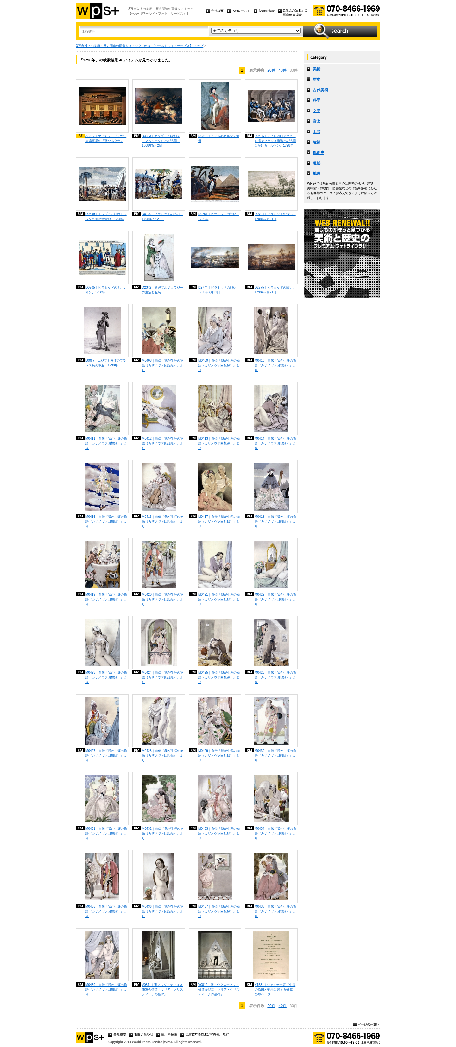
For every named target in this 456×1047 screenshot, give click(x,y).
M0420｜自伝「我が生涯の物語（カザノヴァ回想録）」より (162, 599)
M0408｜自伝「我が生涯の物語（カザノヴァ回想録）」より (162, 365)
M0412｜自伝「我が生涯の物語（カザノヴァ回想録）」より (162, 443)
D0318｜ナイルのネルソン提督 (218, 138)
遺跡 (316, 163)
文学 (316, 111)
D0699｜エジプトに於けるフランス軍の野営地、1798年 (106, 216)
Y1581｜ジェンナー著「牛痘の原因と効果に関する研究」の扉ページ (275, 989)
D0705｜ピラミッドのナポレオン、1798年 (106, 290)
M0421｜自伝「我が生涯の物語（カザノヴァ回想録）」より (219, 599)
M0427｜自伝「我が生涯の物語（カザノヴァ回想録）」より (106, 755)
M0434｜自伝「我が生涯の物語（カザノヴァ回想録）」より (275, 833)
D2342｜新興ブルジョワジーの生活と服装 (162, 290)
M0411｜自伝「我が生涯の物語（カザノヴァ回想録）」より (106, 443)
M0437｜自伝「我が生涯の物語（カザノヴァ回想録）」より (219, 911)
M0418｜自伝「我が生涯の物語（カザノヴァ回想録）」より (275, 521)
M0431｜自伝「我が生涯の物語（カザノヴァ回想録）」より (106, 833)
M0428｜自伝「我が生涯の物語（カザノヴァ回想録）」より (162, 755)
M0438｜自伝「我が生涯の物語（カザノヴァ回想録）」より (275, 911)
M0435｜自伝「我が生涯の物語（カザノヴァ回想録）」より (106, 911)
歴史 (316, 79)
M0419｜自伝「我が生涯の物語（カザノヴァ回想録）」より (106, 599)
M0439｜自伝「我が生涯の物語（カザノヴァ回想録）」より (106, 989)
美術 (316, 69)
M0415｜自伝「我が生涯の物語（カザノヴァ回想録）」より (106, 521)
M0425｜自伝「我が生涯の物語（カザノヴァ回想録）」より (219, 677)
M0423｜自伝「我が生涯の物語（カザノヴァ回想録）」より (106, 677)
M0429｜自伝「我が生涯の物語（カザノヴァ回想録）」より (219, 755)
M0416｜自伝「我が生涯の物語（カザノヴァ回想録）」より (162, 521)
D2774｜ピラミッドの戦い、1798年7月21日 (218, 290)
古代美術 (320, 90)
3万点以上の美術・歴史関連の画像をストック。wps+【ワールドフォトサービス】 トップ (139, 46)
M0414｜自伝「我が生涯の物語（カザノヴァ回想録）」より (275, 443)
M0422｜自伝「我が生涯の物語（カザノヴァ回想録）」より (275, 599)
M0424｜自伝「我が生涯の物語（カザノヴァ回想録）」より (162, 677)
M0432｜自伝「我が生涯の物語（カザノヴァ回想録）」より (162, 833)
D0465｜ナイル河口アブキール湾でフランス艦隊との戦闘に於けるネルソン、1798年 (275, 140)
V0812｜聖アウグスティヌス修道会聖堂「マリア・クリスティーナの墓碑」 (218, 989)
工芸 (316, 132)
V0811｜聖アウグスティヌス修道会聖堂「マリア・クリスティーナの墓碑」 (162, 989)
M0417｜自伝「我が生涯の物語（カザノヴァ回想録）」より (219, 521)
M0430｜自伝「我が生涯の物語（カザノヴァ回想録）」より (275, 755)
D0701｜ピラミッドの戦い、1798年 (218, 216)
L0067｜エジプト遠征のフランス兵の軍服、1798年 (106, 363)
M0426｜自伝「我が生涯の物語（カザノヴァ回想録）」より (275, 677)
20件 (271, 70)
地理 (316, 173)
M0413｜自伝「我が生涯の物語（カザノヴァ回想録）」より (219, 443)
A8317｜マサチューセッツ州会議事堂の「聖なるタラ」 (106, 138)
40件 (283, 70)
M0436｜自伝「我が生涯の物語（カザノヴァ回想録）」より (162, 911)
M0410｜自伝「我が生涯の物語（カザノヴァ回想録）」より (275, 365)
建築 (316, 142)
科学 (316, 100)
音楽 (316, 121)
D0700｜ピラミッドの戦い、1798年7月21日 (162, 216)
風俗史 (318, 152)
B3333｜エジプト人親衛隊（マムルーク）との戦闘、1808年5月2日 (161, 140)
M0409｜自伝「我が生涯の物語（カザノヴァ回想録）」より (219, 365)
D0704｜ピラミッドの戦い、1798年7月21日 (275, 216)
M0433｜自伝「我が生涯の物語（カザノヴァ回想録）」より (219, 833)
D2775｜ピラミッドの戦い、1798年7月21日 (275, 290)
